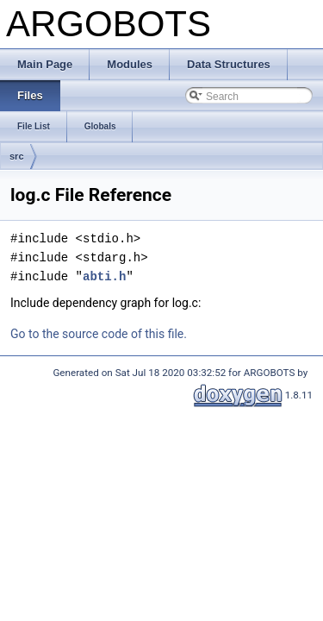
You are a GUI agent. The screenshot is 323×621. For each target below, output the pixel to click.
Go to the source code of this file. (98, 334)
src (16, 156)
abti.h (104, 276)
